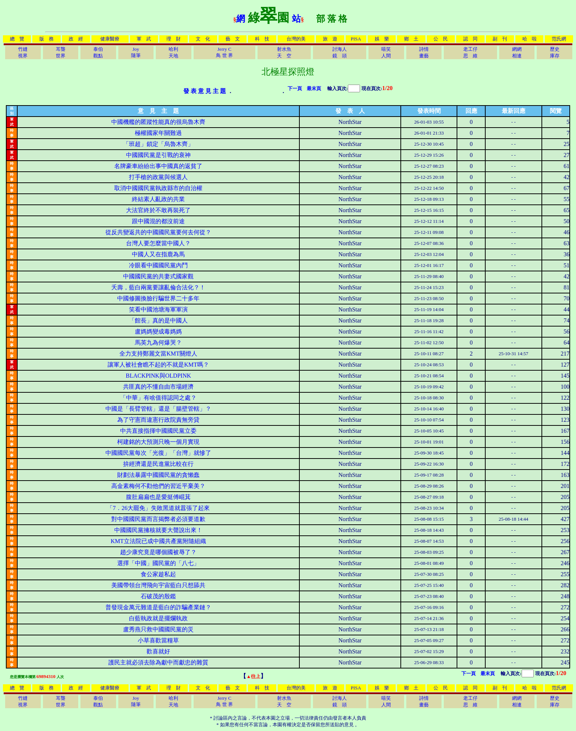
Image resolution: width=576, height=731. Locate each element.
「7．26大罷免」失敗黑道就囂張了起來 (158, 508)
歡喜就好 (158, 651)
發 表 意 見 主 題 (204, 91)
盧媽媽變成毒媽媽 (158, 331)
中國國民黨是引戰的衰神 (158, 155)
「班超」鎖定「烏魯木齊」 (158, 144)
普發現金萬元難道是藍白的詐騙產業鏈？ (158, 607)
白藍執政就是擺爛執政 (158, 618)
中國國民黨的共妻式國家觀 (158, 276)
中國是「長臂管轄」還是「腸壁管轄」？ (158, 409)
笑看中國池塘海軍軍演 (158, 309)
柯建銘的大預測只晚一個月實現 (158, 442)
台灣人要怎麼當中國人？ (158, 243)
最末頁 (314, 88)
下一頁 (295, 88)
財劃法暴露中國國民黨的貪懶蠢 (158, 475)
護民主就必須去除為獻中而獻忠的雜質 (158, 662)
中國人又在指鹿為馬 (158, 254)
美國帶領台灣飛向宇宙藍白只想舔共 (158, 585)
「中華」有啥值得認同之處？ (158, 398)
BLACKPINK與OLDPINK (158, 375)
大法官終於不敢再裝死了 (158, 210)
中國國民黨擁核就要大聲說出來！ (158, 530)
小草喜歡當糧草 (158, 640)
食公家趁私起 (158, 574)
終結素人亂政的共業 (158, 199)
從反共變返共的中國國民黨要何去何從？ (158, 232)
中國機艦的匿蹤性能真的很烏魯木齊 (158, 122)
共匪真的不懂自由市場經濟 (158, 387)
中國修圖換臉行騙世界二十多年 (158, 298)
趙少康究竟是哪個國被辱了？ (158, 552)
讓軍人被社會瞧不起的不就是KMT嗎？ (158, 364)
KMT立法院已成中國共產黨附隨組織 (158, 541)
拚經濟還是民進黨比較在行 (158, 464)
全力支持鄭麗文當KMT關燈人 (158, 353)
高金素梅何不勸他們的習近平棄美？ (158, 486)
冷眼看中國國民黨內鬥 (158, 265)
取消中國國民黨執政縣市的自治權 (158, 188)
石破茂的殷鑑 (158, 596)
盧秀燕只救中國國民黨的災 (158, 629)
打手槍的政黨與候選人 (158, 177)
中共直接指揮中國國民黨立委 (158, 431)
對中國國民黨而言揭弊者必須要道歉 (158, 519)
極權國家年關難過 (158, 133)
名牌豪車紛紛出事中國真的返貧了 (158, 166)
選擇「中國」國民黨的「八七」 (158, 563)
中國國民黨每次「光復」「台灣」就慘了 (158, 453)
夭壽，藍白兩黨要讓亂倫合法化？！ (158, 287)
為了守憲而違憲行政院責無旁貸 (158, 420)
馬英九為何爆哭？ (158, 342)
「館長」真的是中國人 (158, 320)
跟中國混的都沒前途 (158, 221)
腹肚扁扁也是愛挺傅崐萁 (158, 497)
